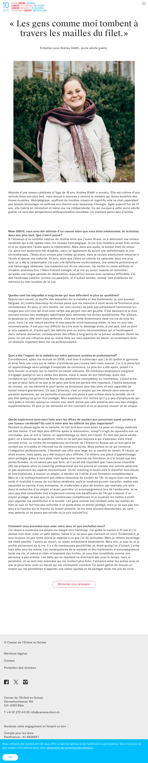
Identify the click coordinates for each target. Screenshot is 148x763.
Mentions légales (15, 653)
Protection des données (20, 668)
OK (10, 757)
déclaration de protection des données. (70, 747)
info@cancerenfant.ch (45, 712)
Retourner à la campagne (74, 584)
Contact (9, 660)
